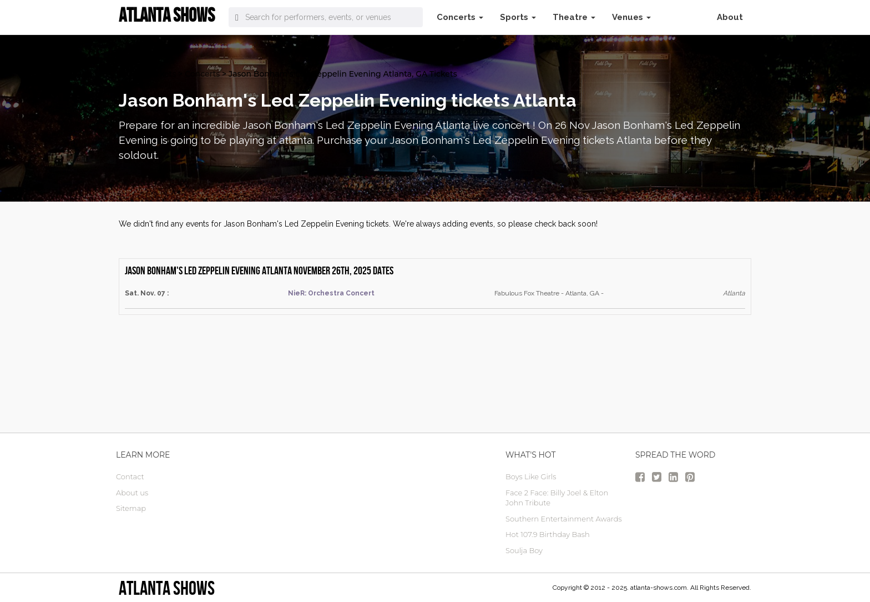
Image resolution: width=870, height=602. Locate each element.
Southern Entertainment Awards (563, 518)
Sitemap (131, 508)
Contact (130, 476)
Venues (631, 17)
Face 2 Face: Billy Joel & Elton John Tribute (556, 498)
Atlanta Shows (167, 588)
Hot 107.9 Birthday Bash (547, 534)
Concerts (460, 17)
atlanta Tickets (147, 74)
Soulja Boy (524, 550)
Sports (518, 17)
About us (132, 492)
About (730, 17)
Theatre (574, 17)
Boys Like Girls (530, 476)
